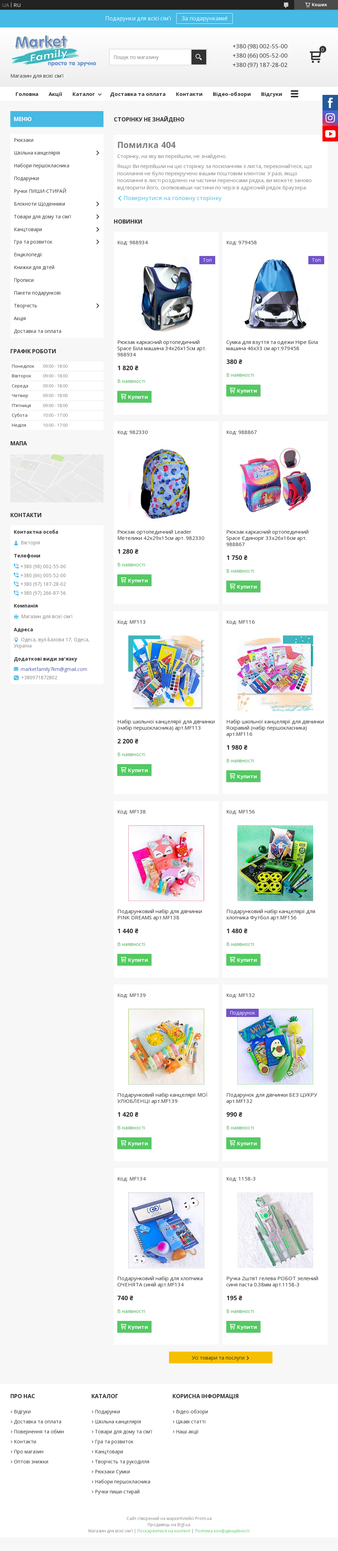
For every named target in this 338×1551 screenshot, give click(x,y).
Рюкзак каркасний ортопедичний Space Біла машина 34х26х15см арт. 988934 (161, 348)
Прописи (24, 280)
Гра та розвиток (33, 241)
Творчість (25, 305)
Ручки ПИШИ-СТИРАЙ (40, 191)
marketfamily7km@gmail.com (54, 669)
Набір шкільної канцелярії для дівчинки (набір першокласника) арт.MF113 (166, 724)
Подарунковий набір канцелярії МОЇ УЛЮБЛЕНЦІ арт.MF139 (162, 1097)
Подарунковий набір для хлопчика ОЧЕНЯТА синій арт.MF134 (160, 1281)
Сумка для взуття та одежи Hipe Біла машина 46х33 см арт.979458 (272, 345)
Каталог (83, 93)
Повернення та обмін (39, 1431)
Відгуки (271, 93)
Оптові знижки (31, 1461)
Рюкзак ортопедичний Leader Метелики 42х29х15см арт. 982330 (161, 534)
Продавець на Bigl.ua (169, 1525)
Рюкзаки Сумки (112, 1471)
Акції (55, 93)
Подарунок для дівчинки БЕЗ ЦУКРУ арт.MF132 (271, 1097)
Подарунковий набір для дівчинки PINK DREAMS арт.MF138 (159, 914)
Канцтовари (28, 229)
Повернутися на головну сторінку (172, 198)
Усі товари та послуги (218, 1357)
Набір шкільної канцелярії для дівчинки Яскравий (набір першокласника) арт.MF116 (275, 727)
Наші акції (187, 1431)
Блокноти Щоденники (39, 203)
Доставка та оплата (138, 93)
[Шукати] (198, 57)
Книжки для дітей (34, 267)
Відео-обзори (232, 93)
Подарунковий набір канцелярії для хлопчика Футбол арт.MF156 (270, 914)
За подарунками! (204, 18)
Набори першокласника (41, 165)
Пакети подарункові (37, 292)
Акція (20, 318)
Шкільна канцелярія (37, 152)
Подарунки (26, 178)
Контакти (189, 93)
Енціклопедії (28, 254)
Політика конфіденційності (222, 1531)
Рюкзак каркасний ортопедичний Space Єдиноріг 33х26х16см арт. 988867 (267, 537)
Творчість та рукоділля (122, 1461)
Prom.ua (203, 1518)
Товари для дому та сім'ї (42, 216)
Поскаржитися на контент (163, 1531)
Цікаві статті (191, 1421)
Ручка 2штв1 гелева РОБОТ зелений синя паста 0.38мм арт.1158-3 (272, 1281)
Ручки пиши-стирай (117, 1491)
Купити (138, 396)
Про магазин (28, 1451)
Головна (27, 93)
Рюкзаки (23, 140)
